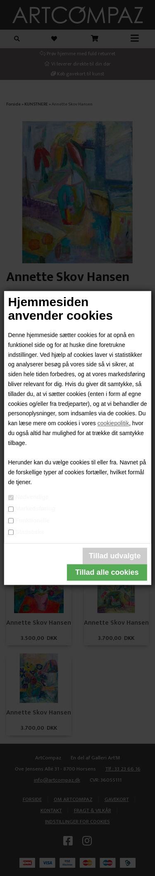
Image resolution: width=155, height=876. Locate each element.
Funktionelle (32, 520)
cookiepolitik (113, 423)
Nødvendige (31, 497)
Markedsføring (35, 509)
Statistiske (29, 532)
